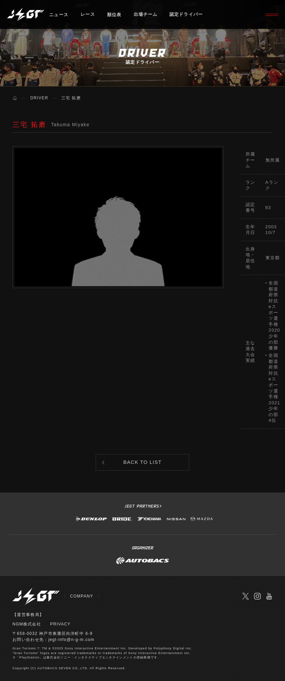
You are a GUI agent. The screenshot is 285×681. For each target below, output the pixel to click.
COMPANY (81, 597)
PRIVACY (60, 625)
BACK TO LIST (142, 463)
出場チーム (146, 15)
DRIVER (39, 98)
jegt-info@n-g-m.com (71, 640)
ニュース (58, 15)
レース (88, 15)
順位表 (114, 15)
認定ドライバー (187, 15)
